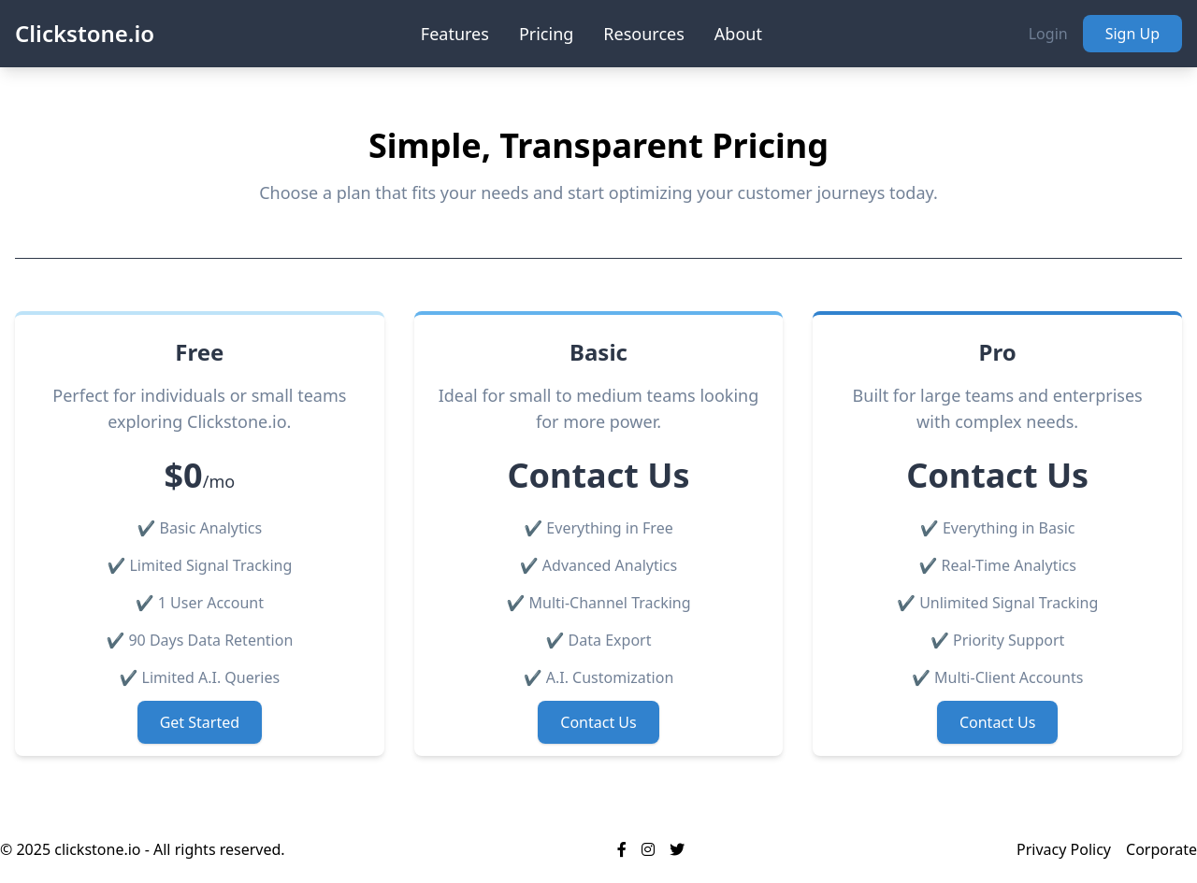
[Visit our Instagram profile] (648, 849)
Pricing (546, 33)
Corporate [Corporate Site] (1161, 849)
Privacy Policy (1064, 849)
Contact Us (598, 722)
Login (1048, 33)
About (738, 33)
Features (455, 33)
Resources (643, 33)
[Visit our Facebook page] (622, 849)
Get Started (199, 722)
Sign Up (1132, 33)
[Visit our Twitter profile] (677, 849)
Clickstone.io (84, 34)
